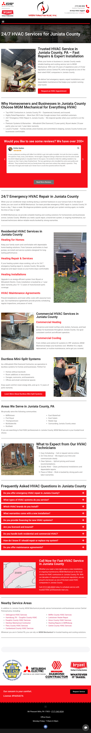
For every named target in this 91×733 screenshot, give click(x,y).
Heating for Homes (12, 239)
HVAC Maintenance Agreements (20, 293)
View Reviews (53, 727)
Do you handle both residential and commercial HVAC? (30, 533)
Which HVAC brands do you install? (20, 506)
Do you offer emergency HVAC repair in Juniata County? (31, 493)
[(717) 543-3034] (87, 6)
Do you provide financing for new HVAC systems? (28, 520)
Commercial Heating (48, 322)
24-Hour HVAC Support (77, 11)
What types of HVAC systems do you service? (26, 499)
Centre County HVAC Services (60, 626)
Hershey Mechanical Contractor (18, 623)
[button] (3, 21)
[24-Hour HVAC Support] (87, 11)
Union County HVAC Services (59, 620)
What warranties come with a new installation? (26, 513)
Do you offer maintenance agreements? (23, 547)
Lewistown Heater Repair (58, 617)
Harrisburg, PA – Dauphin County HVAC (21, 617)
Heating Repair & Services (17, 258)
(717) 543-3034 (80, 6)
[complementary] (74, 720)
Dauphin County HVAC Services (18, 620)
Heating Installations (13, 274)
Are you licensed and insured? (18, 527)
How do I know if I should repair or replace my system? (30, 540)
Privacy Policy (19, 728)
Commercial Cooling (48, 338)
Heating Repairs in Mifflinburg (60, 623)
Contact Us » (82, 13)
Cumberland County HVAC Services (19, 628)
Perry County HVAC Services (17, 626)
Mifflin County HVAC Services (60, 615)
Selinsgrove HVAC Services (16, 615)
